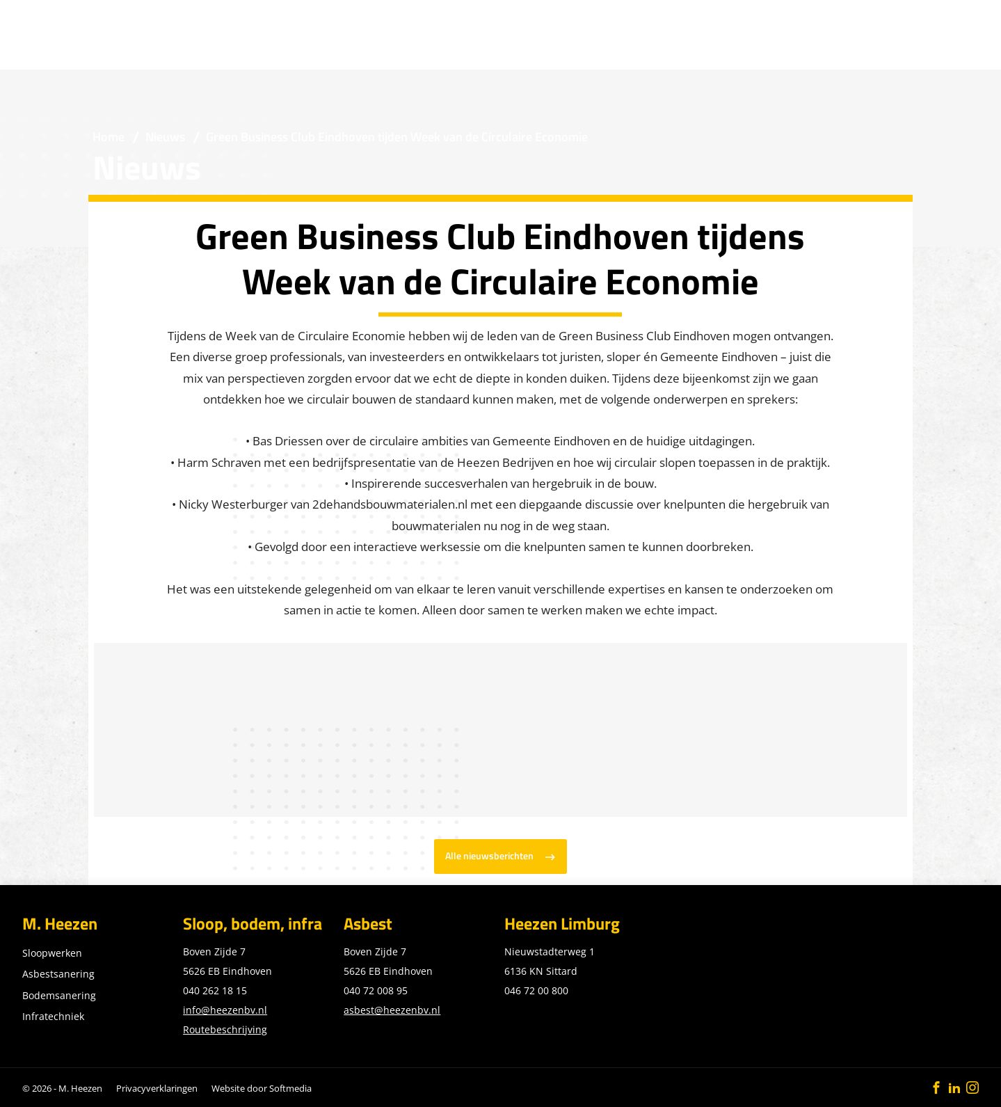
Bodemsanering (59, 995)
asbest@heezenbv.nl (392, 1010)
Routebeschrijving (225, 1029)
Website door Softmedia (261, 1088)
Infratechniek (53, 1016)
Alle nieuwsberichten (489, 855)
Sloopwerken (52, 952)
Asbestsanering (58, 973)
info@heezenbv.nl (225, 1010)
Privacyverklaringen (157, 1088)
